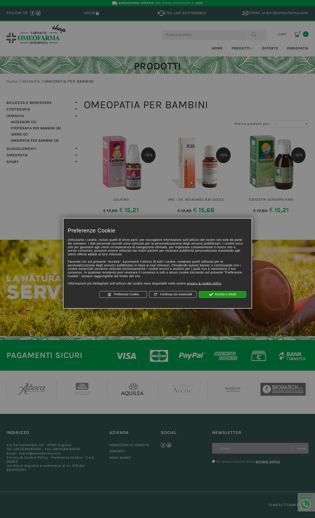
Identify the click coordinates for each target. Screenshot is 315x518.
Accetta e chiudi (222, 294)
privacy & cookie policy (204, 283)
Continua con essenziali (173, 294)
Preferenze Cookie (123, 294)
